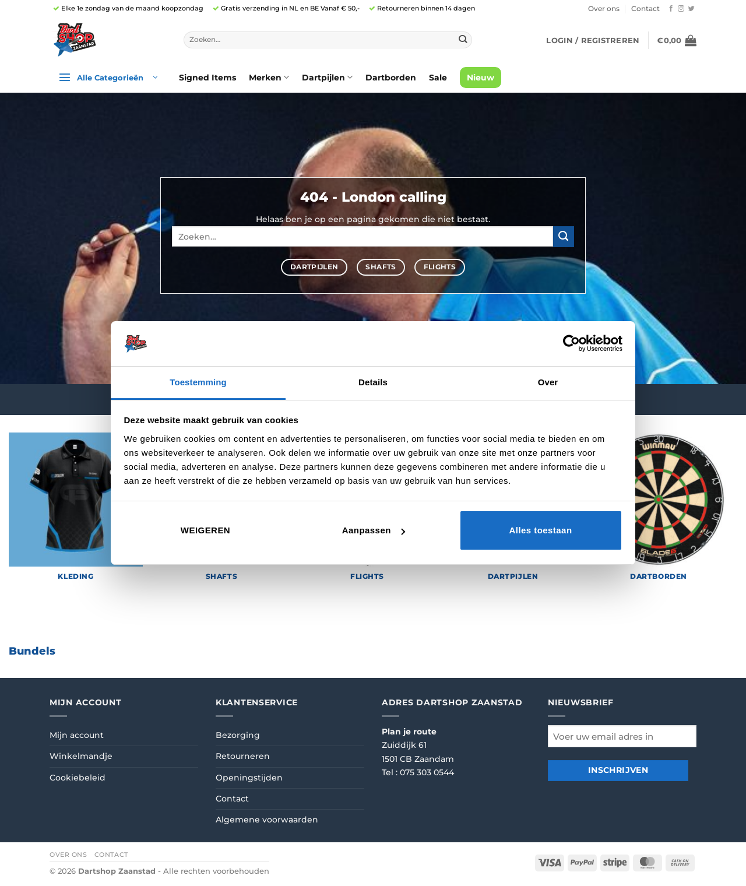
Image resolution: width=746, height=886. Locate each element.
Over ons (604, 9)
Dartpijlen (327, 77)
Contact (645, 9)
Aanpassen (373, 530)
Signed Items (207, 77)
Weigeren (205, 530)
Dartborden (390, 77)
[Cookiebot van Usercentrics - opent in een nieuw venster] (571, 343)
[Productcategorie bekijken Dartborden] (659, 512)
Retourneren (243, 756)
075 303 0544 (427, 772)
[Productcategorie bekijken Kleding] (76, 512)
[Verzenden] (462, 39)
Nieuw (480, 77)
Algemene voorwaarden (267, 819)
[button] (592, 40)
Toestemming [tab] (198, 382)
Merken (269, 77)
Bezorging (238, 735)
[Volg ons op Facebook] (671, 8)
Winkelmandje (81, 756)
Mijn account (77, 735)
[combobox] (328, 40)
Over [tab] (548, 382)
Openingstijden (249, 777)
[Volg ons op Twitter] (691, 8)
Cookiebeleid (77, 777)
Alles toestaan (540, 530)
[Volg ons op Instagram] (681, 8)
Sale (438, 77)
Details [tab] (373, 382)
